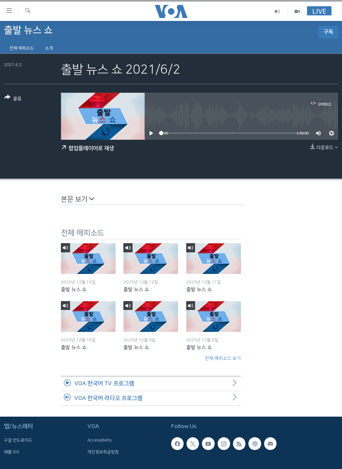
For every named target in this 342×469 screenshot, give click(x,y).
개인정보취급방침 (103, 452)
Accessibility (99, 440)
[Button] (13, 99)
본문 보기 (77, 199)
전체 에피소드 (21, 48)
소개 (49, 48)
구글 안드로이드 (18, 440)
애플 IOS (11, 452)
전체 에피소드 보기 (223, 358)
